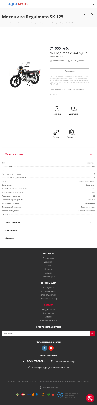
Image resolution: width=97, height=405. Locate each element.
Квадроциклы (48, 309)
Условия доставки (48, 294)
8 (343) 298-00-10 (35, 361)
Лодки (48, 316)
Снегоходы (48, 313)
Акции (48, 272)
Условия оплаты (48, 291)
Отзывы (48, 265)
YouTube (51, 348)
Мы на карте (48, 276)
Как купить (48, 287)
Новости (48, 269)
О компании (49, 258)
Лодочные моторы (48, 320)
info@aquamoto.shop (65, 361)
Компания (48, 253)
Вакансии (48, 261)
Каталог (48, 304)
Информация (48, 282)
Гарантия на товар (48, 298)
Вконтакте (44, 348)
